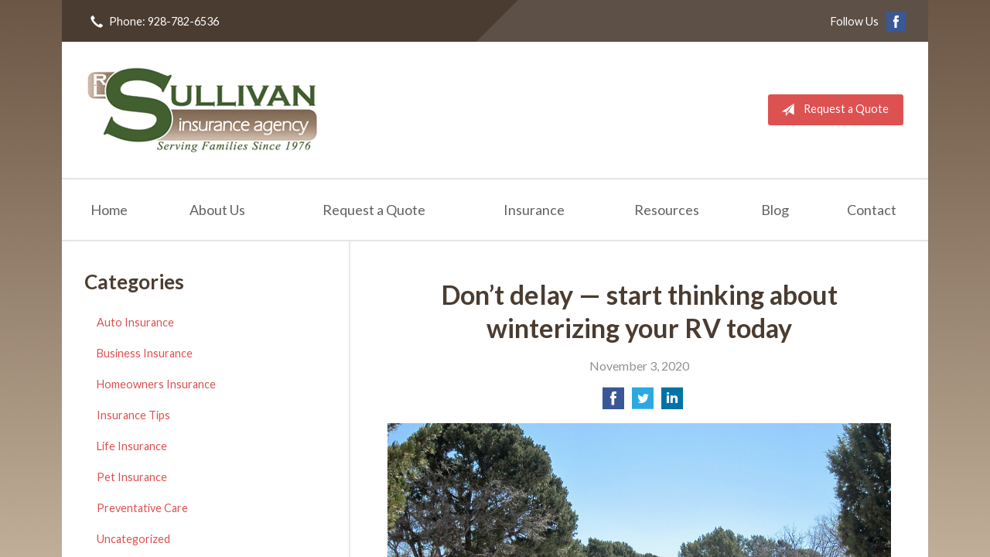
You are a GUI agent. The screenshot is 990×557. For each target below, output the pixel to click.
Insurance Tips (133, 415)
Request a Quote (832, 110)
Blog (775, 209)
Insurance (534, 209)
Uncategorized (133, 538)
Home (109, 209)
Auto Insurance (135, 322)
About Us (217, 209)
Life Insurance (132, 446)
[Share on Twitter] (643, 402)
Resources (666, 209)
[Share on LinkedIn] (672, 402)
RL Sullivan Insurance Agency (203, 110)
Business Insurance (145, 353)
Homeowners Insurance (156, 384)
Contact (871, 209)
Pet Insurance (132, 477)
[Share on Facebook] (613, 402)
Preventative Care (142, 507)
